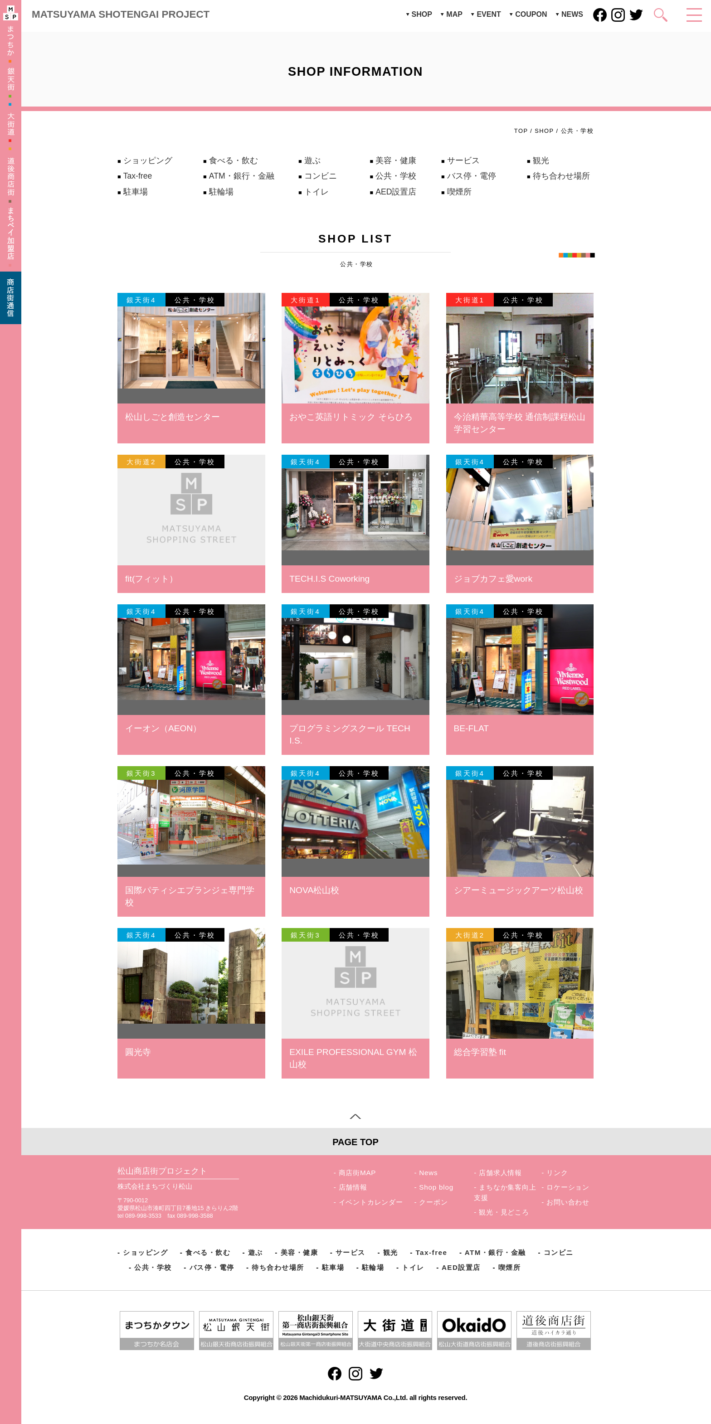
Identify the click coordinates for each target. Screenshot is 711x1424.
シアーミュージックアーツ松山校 (518, 890)
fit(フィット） (151, 578)
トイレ (316, 191)
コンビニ (320, 175)
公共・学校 (395, 175)
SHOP (422, 14)
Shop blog (436, 1187)
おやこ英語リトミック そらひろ (350, 417)
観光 (541, 160)
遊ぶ (312, 160)
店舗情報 (353, 1187)
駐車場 (135, 191)
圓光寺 (138, 1052)
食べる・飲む (233, 160)
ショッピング (147, 160)
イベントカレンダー (371, 1202)
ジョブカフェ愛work (493, 578)
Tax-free (137, 175)
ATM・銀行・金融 (241, 175)
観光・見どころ (504, 1212)
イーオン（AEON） (163, 728)
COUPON (531, 14)
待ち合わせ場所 (561, 175)
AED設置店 (395, 191)
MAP (454, 14)
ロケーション (567, 1187)
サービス (463, 160)
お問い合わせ (567, 1202)
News (428, 1172)
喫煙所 (459, 191)
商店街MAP (357, 1172)
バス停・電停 (471, 175)
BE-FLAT (471, 728)
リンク (557, 1172)
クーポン (433, 1202)
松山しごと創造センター (172, 417)
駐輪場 (221, 191)
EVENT (489, 14)
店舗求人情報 (500, 1172)
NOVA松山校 (314, 890)
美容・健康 (395, 160)
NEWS (572, 14)
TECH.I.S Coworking (329, 578)
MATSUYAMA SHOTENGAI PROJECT (120, 14)
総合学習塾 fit (480, 1052)
